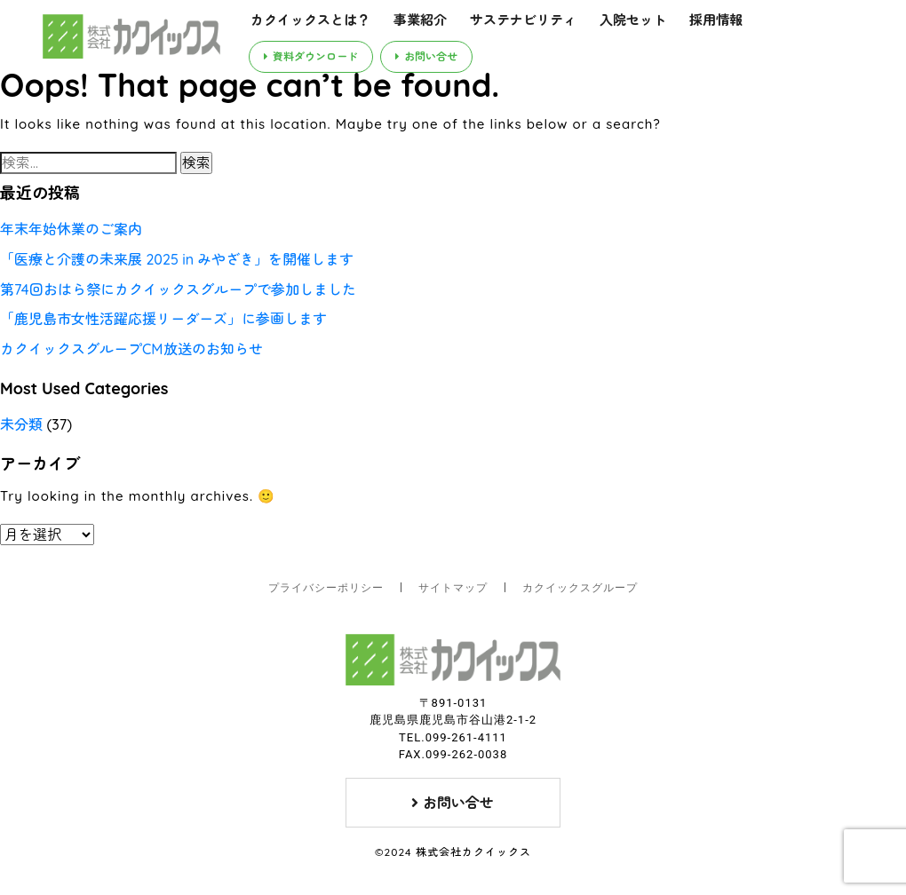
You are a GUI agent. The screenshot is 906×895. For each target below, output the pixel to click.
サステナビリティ (523, 20)
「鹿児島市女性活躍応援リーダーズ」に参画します (163, 319)
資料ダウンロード (311, 56)
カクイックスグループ (580, 588)
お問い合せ (426, 56)
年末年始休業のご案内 (71, 229)
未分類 (21, 424)
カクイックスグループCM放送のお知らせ (131, 349)
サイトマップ (453, 588)
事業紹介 (420, 20)
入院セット (633, 20)
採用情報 (716, 20)
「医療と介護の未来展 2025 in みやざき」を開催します (177, 259)
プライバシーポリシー (326, 588)
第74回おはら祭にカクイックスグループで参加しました (178, 289)
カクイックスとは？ (310, 20)
